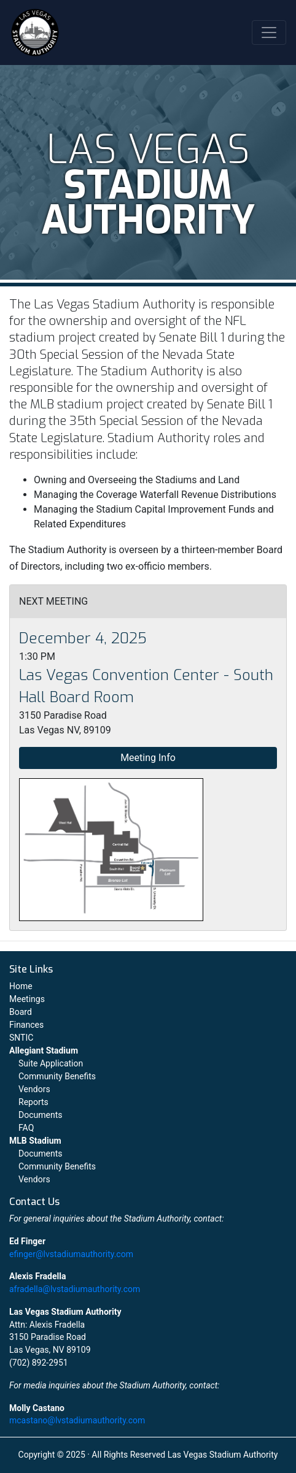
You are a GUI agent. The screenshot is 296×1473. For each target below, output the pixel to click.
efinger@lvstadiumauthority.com (71, 1254)
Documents (40, 1115)
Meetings (27, 999)
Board (20, 1012)
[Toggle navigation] (269, 32)
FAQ (26, 1128)
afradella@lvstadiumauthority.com (74, 1289)
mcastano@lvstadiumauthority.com (77, 1420)
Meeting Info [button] (148, 757)
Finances (26, 1025)
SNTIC (21, 1038)
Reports (33, 1102)
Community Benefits (57, 1076)
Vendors (34, 1089)
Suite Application (50, 1063)
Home (21, 986)
